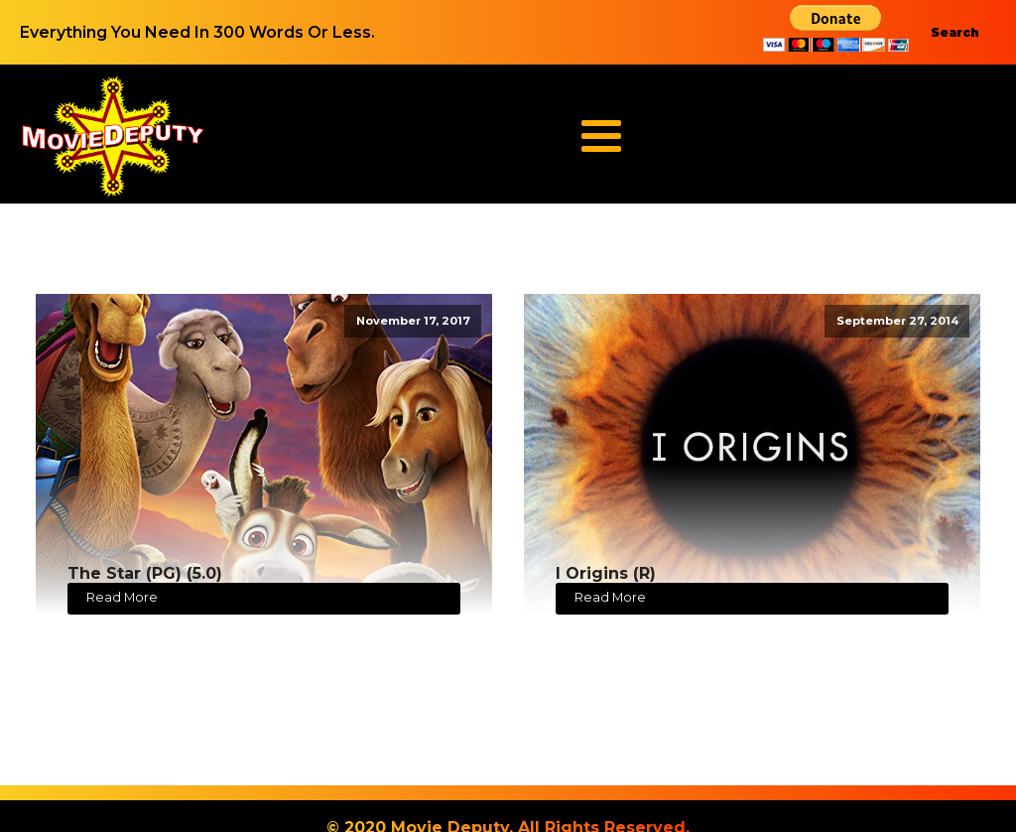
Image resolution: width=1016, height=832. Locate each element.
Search (955, 32)
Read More (122, 597)
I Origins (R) (606, 573)
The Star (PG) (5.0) (144, 573)
